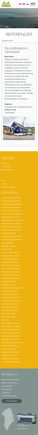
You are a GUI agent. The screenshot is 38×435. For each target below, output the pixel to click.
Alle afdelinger (11, 401)
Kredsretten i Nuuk (8, 314)
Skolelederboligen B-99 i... (11, 333)
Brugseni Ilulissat (8, 285)
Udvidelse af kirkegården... (11, 207)
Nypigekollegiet (7, 243)
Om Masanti (6, 167)
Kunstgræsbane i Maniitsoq (12, 204)
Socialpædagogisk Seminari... (12, 288)
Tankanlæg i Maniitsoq (10, 346)
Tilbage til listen (7, 40)
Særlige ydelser (7, 170)
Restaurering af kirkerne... (11, 339)
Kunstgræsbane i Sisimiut (11, 201)
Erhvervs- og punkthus (10, 252)
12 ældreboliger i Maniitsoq (12, 230)
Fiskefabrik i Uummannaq (11, 275)
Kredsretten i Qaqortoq (10, 307)
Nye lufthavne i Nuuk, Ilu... (11, 217)
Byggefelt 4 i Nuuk (8, 246)
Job (3, 181)
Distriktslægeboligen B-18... (12, 336)
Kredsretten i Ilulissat (9, 317)
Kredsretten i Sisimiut (9, 310)
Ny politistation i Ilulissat (10, 323)
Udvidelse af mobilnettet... (11, 362)
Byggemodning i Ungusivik (11, 227)
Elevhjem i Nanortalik (9, 262)
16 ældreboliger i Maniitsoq (12, 240)
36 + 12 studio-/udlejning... (11, 269)
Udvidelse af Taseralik (10, 294)
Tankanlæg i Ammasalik (10, 352)
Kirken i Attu (6, 320)
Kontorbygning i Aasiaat (10, 272)
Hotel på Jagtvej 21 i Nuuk (11, 256)
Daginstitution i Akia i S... (10, 291)
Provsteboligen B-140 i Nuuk (12, 342)
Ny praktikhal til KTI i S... (10, 297)
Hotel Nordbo (7, 249)
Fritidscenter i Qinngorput (11, 301)
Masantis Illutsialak (8, 233)
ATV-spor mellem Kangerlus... (13, 214)
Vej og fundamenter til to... (11, 198)
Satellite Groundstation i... (11, 359)
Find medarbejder (8, 187)
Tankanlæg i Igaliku (9, 349)
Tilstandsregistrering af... (10, 259)
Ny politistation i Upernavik (11, 326)
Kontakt (4, 184)
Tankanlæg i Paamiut (9, 355)
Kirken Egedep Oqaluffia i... (11, 330)
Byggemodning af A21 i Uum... (13, 220)
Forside (4, 163)
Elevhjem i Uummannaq (10, 265)
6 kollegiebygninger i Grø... (11, 236)
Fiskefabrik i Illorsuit (9, 281)
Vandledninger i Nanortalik (11, 223)
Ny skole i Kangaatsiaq (10, 304)
